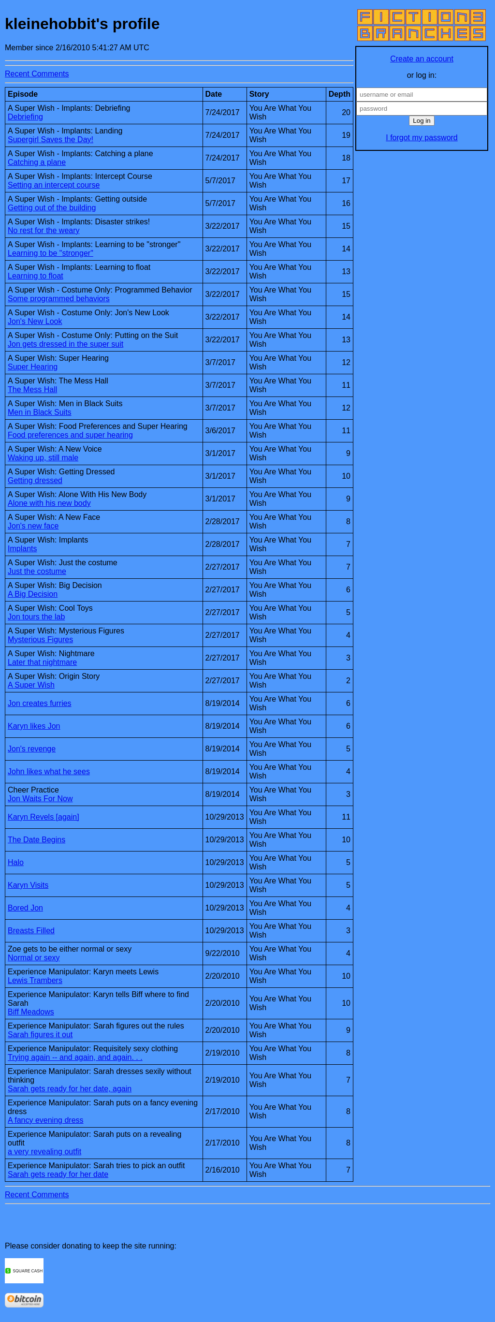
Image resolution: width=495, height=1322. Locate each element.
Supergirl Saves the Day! (50, 139)
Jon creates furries (40, 703)
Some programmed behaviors (59, 298)
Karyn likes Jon (34, 726)
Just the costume (37, 571)
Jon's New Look (35, 321)
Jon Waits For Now (40, 798)
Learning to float (35, 276)
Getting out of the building (52, 208)
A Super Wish (31, 685)
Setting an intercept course (54, 185)
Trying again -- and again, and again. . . (75, 1057)
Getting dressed (35, 480)
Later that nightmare (42, 662)
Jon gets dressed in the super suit (65, 344)
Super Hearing (33, 367)
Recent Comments (37, 74)
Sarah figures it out (40, 1034)
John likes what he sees (49, 771)
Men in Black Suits (40, 412)
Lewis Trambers (35, 980)
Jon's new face (33, 526)
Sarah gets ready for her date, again (69, 1089)
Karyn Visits (28, 885)
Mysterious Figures (40, 639)
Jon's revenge (32, 749)
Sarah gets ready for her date (58, 1174)
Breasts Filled (31, 930)
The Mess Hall (32, 389)
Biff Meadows (31, 1012)
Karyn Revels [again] (43, 817)
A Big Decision (33, 594)
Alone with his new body (49, 503)
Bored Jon (25, 908)
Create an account (421, 59)
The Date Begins (36, 840)
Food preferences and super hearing (70, 435)
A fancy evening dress (46, 1120)
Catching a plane (37, 162)
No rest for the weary (44, 230)
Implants (22, 548)
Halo (16, 862)
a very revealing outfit (44, 1151)
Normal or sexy (34, 958)
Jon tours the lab (36, 617)
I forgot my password (422, 137)
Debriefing (25, 117)
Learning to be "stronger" (50, 253)
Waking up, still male (43, 458)
